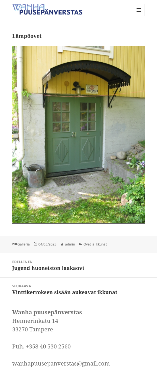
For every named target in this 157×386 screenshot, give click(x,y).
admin (70, 244)
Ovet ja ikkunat (95, 244)
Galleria (23, 244)
